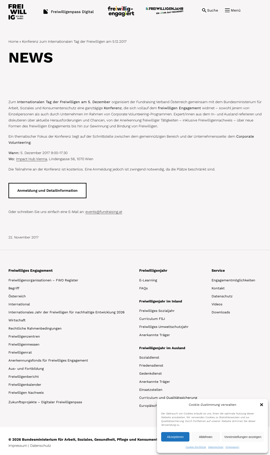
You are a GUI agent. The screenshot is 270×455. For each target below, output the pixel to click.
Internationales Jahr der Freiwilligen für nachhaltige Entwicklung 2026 (66, 312)
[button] (261, 405)
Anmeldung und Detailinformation (47, 190)
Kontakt (218, 288)
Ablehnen (205, 437)
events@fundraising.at (103, 212)
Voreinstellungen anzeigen (242, 437)
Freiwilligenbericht (23, 377)
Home (13, 41)
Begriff (13, 288)
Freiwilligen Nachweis (26, 393)
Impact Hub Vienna (31, 159)
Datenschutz (215, 447)
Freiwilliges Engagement (30, 270)
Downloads (221, 312)
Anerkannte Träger (154, 335)
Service (218, 270)
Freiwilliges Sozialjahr (157, 311)
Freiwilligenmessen (23, 344)
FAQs (143, 288)
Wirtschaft (17, 320)
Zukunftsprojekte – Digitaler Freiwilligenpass (45, 402)
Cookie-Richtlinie (196, 447)
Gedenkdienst (150, 373)
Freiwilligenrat (20, 352)
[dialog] (212, 426)
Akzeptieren (175, 437)
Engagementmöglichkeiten (233, 280)
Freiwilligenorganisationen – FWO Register (43, 280)
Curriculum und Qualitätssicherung (168, 398)
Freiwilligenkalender (24, 385)
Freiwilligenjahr (153, 270)
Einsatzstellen (150, 390)
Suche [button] (212, 10)
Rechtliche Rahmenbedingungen (35, 328)
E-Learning (148, 280)
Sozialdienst (149, 357)
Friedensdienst (151, 365)
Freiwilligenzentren (24, 336)
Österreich (17, 296)
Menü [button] (235, 10)
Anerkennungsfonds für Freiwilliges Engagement (48, 360)
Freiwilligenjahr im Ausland (162, 348)
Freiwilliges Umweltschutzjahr (164, 327)
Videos (217, 304)
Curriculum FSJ (152, 319)
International (19, 304)
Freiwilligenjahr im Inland (160, 301)
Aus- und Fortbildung (26, 369)
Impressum (232, 447)
